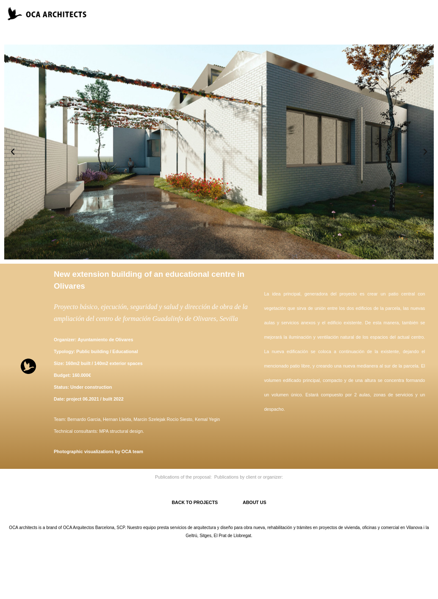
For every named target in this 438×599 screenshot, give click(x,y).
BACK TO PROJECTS (207, 502)
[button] (12, 152)
